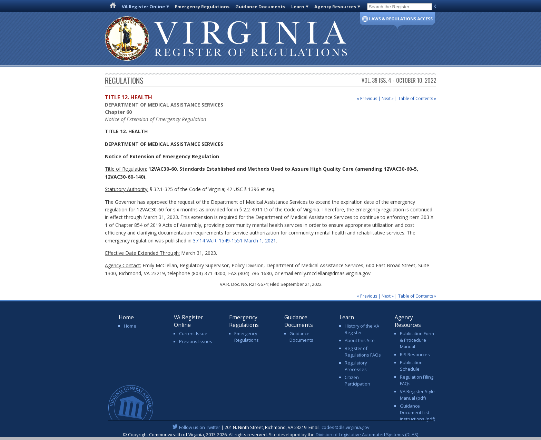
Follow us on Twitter (199, 427)
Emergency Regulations (202, 6)
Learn (297, 6)
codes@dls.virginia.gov (346, 427)
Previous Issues (195, 341)
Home (130, 326)
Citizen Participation (357, 380)
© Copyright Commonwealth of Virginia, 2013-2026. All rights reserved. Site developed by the (270, 434)
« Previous (367, 98)
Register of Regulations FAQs (363, 351)
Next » (388, 98)
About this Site (360, 340)
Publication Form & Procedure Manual (417, 340)
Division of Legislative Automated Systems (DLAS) (367, 434)
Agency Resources (335, 6)
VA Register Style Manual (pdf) (417, 394)
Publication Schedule (411, 365)
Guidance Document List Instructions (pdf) (417, 412)
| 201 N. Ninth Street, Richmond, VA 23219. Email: (271, 427)
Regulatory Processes (356, 366)
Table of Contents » (417, 98)
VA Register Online (143, 6)
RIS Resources (415, 354)
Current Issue (193, 333)
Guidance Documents (260, 6)
